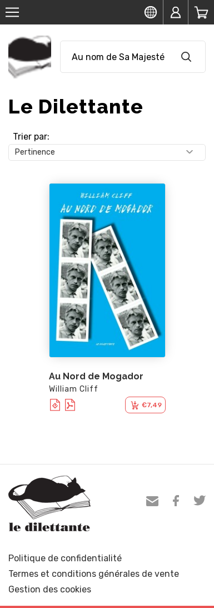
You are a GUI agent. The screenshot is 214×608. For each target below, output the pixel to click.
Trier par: (31, 136)
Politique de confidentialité (65, 558)
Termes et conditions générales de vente (93, 574)
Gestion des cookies (49, 589)
